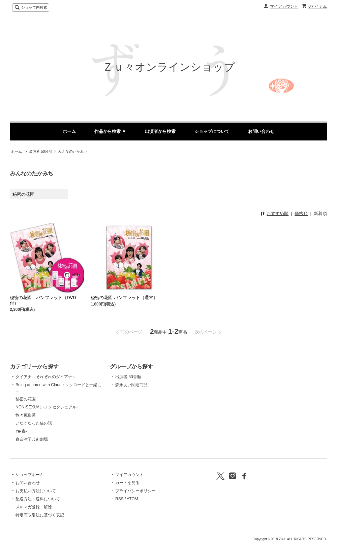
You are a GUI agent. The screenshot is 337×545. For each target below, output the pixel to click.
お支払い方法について (36, 490)
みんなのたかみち (73, 151)
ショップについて (211, 131)
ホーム (69, 131)
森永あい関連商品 (131, 385)
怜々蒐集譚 (26, 415)
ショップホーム (30, 474)
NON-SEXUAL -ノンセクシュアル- (47, 407)
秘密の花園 (26, 399)
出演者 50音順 (40, 151)
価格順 (301, 213)
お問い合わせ (261, 131)
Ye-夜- (21, 431)
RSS (119, 499)
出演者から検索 (160, 131)
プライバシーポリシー (135, 490)
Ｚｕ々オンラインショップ (168, 67)
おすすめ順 (277, 213)
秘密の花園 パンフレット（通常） (124, 297)
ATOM (132, 499)
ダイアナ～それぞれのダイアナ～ (46, 376)
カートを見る (127, 482)
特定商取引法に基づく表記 (40, 515)
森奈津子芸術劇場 (32, 439)
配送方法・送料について (38, 499)
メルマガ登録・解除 (34, 507)
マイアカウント (284, 6)
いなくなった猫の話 (34, 423)
